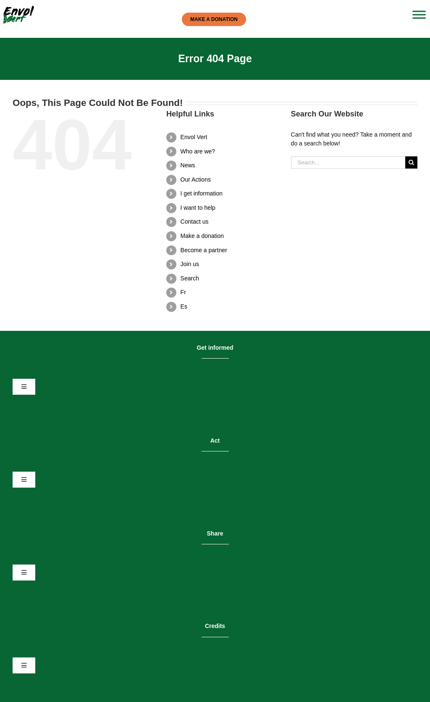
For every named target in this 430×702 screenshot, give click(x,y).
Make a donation (202, 235)
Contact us (195, 221)
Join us (190, 264)
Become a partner (204, 250)
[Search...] (348, 162)
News (188, 165)
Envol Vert (194, 137)
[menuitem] (229, 293)
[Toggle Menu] (419, 14)
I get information (202, 193)
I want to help (198, 207)
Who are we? (198, 151)
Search (190, 278)
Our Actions (196, 179)
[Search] (411, 162)
